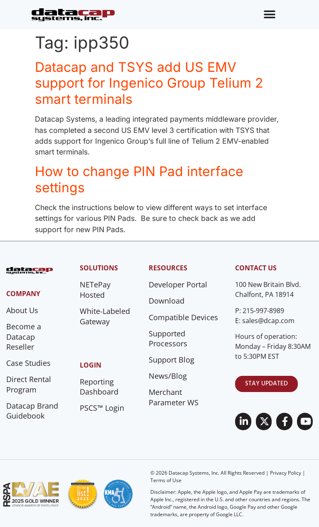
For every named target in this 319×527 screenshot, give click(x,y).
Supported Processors (168, 338)
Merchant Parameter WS (174, 397)
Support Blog (171, 360)
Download (166, 301)
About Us (22, 310)
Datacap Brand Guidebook (32, 411)
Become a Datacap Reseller (23, 336)
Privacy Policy (285, 472)
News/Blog (168, 376)
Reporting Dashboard (99, 387)
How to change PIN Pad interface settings (139, 179)
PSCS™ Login (102, 408)
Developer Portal (178, 284)
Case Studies (28, 363)
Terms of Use (166, 480)
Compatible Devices (183, 317)
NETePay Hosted (95, 289)
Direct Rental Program (28, 384)
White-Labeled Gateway (105, 316)
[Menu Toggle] (269, 14)
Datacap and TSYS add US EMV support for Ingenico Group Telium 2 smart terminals (149, 83)
